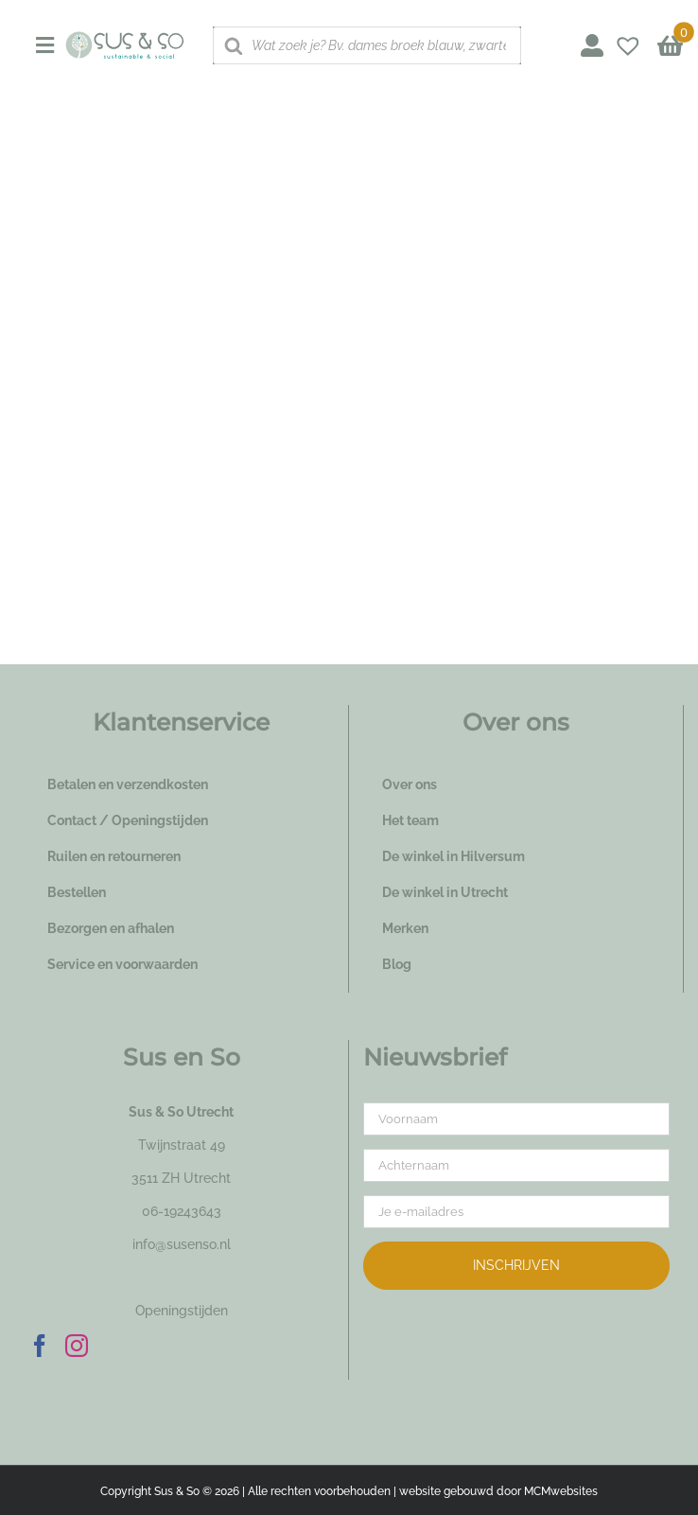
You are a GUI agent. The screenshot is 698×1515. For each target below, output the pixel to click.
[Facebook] (39, 1345)
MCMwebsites (561, 1491)
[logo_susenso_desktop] (124, 37)
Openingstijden (181, 1310)
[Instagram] (76, 1345)
